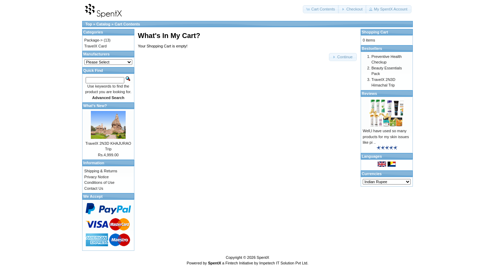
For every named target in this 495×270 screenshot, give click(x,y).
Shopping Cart (375, 32)
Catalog (103, 24)
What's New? (95, 106)
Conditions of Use (99, 182)
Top (88, 24)
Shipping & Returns (100, 171)
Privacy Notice (96, 177)
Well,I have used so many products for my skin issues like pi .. (386, 136)
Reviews (369, 93)
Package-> (93, 40)
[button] (321, 9)
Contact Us (93, 188)
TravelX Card (95, 46)
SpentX (263, 257)
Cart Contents (127, 24)
